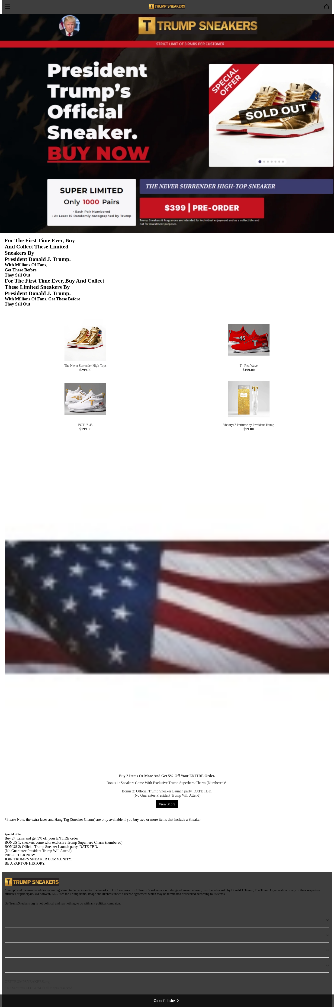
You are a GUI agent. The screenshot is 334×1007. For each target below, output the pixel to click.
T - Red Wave (248, 365)
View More (167, 804)
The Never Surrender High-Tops (85, 365)
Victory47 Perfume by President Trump (248, 425)
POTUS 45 (85, 425)
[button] (7, 7)
